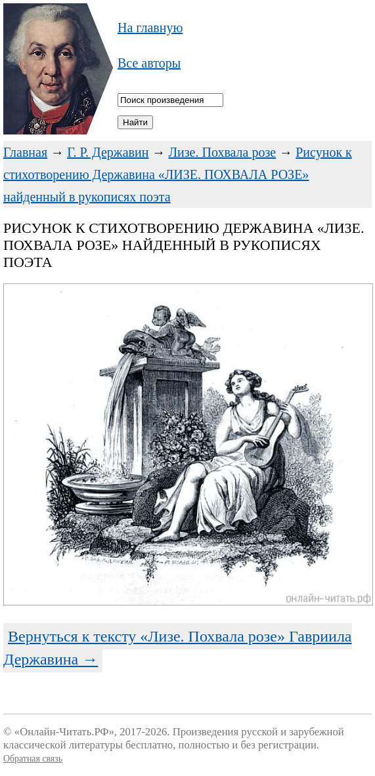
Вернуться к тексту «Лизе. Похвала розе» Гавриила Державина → (177, 648)
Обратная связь (32, 759)
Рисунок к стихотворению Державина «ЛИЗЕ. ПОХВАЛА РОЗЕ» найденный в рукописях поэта (177, 174)
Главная (25, 152)
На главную (150, 27)
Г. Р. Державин (107, 152)
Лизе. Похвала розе (222, 152)
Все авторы (149, 63)
